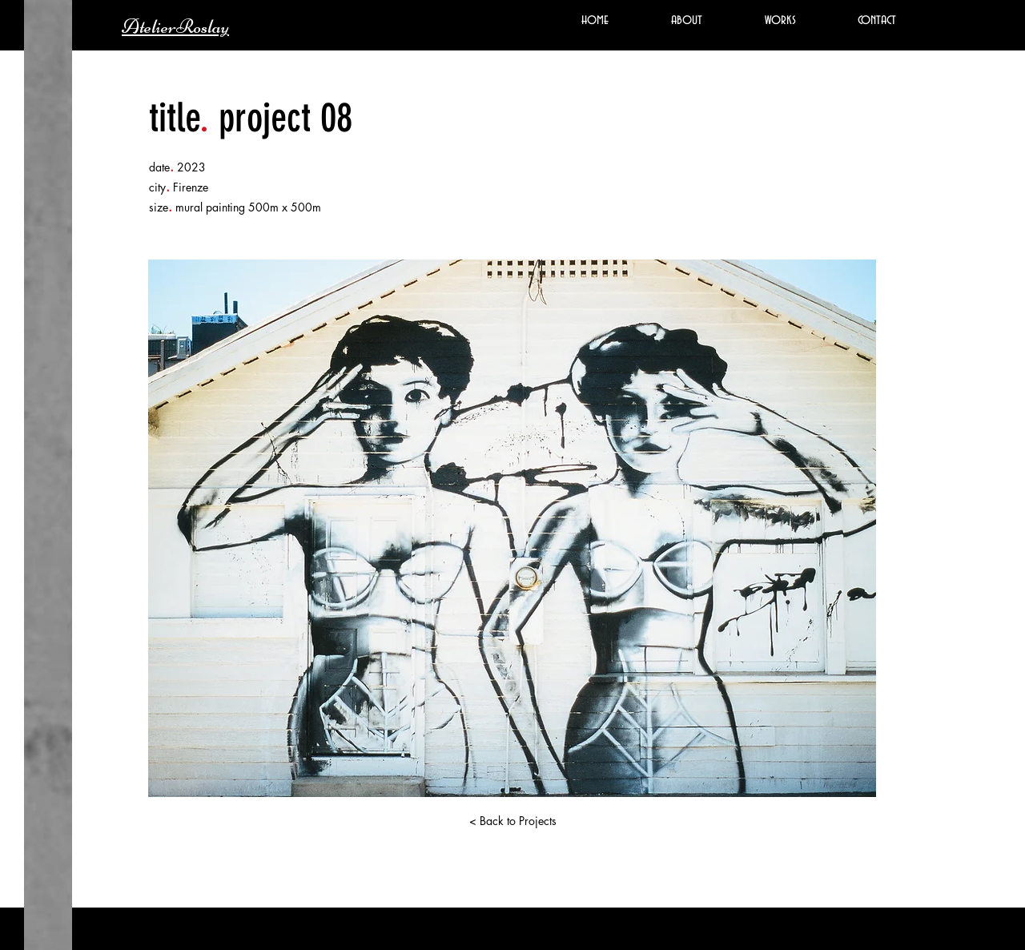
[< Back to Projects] (512, 821)
